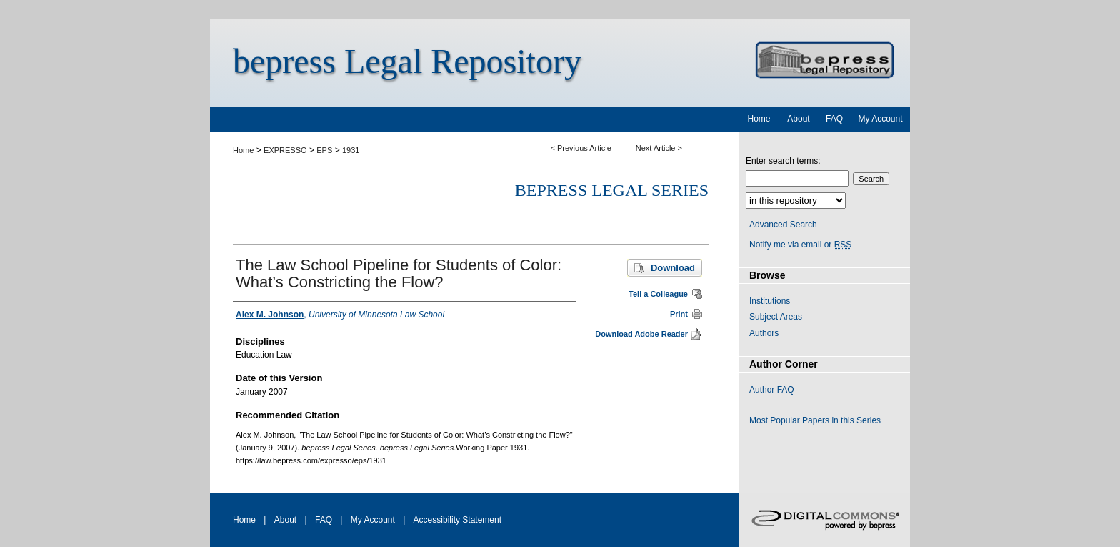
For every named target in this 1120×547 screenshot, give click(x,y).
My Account (373, 520)
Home (243, 150)
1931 (350, 150)
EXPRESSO (285, 150)
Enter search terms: (783, 161)
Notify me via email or (800, 245)
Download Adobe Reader (641, 334)
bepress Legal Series (612, 190)
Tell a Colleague (658, 294)
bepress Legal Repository (407, 61)
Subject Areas (775, 317)
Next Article (656, 148)
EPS (324, 150)
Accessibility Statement (457, 520)
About (285, 520)
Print (679, 314)
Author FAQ (771, 390)
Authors (764, 333)
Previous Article (584, 148)
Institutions (769, 301)
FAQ (323, 520)
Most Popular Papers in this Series (815, 420)
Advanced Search (783, 225)
